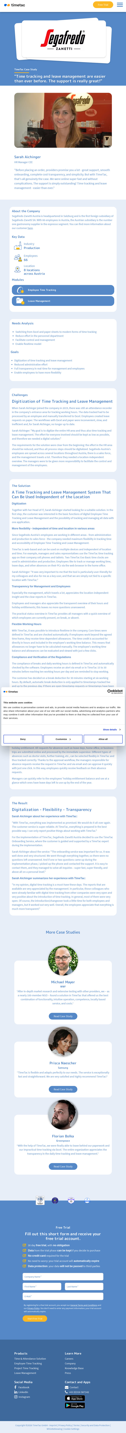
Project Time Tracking (26, 1368)
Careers (69, 1358)
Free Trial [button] (103, 4)
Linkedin (21, 1392)
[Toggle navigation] (120, 4)
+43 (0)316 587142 (77, 1392)
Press (68, 1373)
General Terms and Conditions (83, 1305)
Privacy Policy (33, 1308)
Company (70, 1363)
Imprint (53, 1425)
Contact (71, 1387)
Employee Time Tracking (28, 1363)
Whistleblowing (54, 1428)
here (30, 228)
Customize (63, 739)
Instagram (22, 1397)
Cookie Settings (71, 1428)
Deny (23, 739)
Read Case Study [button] (63, 1016)
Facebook (21, 1387)
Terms (76, 1425)
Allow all (103, 739)
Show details (110, 729)
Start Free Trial (35, 1318)
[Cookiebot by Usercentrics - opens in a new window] (110, 691)
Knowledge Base (74, 1368)
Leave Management (25, 1373)
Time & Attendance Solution (30, 1358)
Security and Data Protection (95, 1425)
